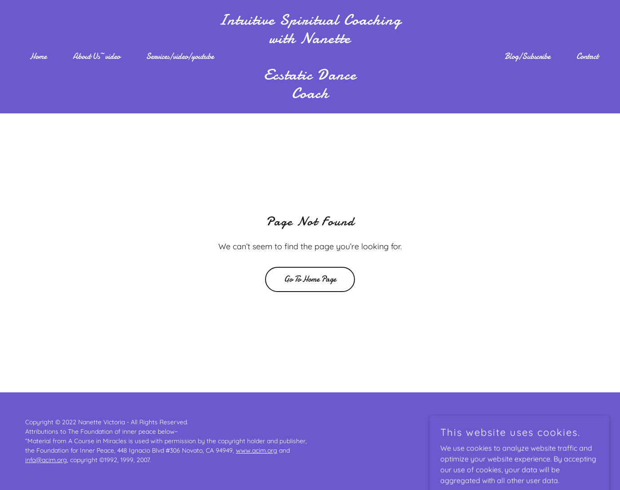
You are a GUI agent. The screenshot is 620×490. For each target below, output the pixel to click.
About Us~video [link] (96, 56)
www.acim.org (256, 450)
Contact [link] (587, 56)
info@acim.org (46, 460)
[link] (310, 95)
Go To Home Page (310, 279)
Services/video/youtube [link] (180, 56)
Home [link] (38, 56)
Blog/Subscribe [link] (527, 56)
